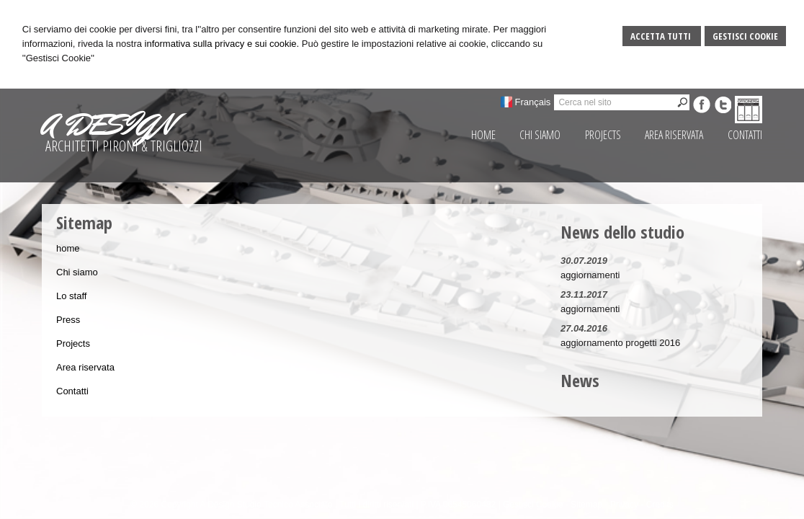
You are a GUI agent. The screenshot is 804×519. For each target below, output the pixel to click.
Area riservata (85, 367)
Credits (660, 505)
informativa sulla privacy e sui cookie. (222, 43)
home (68, 248)
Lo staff (71, 295)
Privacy (624, 505)
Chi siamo (77, 272)
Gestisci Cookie (745, 36)
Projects (73, 343)
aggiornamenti (590, 275)
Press (68, 319)
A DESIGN (107, 124)
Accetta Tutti (661, 36)
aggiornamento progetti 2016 (620, 342)
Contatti (72, 391)
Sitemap (586, 505)
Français (533, 102)
